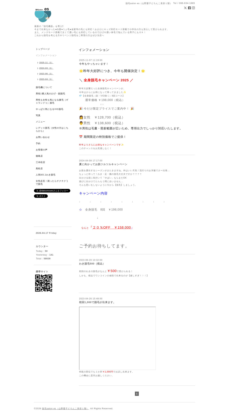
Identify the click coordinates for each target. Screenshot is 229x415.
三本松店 (40, 162)
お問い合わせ (43, 137)
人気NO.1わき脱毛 (45, 175)
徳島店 (39, 156)
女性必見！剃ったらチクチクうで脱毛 (52, 182)
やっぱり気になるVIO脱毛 (49, 109)
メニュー (40, 121)
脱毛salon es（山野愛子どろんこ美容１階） (65, 408)
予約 (38, 143)
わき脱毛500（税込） (92, 263)
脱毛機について (44, 87)
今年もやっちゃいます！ (94, 63)
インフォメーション (46, 55)
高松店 (39, 168)
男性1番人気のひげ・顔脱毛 (50, 93)
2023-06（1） (46, 74)
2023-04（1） (46, 79)
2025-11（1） (46, 62)
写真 (38, 115)
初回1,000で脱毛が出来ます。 (97, 302)
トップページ (43, 49)
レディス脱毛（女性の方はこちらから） (52, 129)
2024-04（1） (46, 68)
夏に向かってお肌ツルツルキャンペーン (103, 164)
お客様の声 (41, 150)
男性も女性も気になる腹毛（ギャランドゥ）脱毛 (52, 101)
